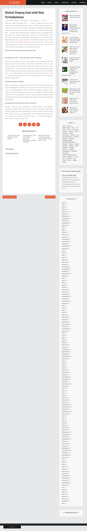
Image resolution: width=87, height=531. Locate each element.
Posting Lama (50, 197)
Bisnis (49, 2)
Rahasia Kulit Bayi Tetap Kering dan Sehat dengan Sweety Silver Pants (45, 137)
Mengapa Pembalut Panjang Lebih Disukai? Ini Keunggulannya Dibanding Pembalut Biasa (71, 71)
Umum (69, 160)
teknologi (69, 158)
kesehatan (65, 2)
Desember (65, 216)
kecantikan (76, 136)
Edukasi (71, 131)
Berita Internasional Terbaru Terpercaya (74, 16)
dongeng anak (29, 42)
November (65, 218)
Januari (64, 214)
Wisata (56, 2)
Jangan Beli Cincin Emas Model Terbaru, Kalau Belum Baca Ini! (74, 100)
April (63, 207)
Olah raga (65, 147)
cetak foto (75, 129)
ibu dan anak (66, 135)
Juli (63, 251)
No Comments (34, 20)
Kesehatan (25, 20)
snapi (76, 156)
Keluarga (65, 138)
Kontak (74, 2)
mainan (77, 144)
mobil (77, 145)
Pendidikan (74, 151)
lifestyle (71, 144)
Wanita (74, 160)
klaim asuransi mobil (67, 140)
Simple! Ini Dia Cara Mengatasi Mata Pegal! (13, 137)
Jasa (78, 135)
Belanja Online (66, 127)
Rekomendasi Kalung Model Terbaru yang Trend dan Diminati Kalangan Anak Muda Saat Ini (71, 29)
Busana (69, 129)
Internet (73, 135)
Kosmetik (65, 144)
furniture (65, 133)
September (65, 223)
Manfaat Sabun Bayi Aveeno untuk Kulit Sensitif (74, 81)
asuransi (69, 126)
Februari (64, 212)
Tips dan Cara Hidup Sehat (69, 175)
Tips (74, 158)
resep (64, 156)
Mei (63, 205)
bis (77, 127)
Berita (73, 127)
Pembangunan (66, 151)
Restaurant (70, 156)
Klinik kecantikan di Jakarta (69, 142)
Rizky (45, 20)
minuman (71, 145)
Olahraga (82, 2)
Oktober (64, 221)
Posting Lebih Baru (9, 197)
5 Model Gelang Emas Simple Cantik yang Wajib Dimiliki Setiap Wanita (74, 40)
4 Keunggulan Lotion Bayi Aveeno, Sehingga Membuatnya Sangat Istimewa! (29, 138)
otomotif (65, 149)
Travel (64, 160)
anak (64, 126)
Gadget (71, 133)
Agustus (64, 225)
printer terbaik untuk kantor (69, 154)
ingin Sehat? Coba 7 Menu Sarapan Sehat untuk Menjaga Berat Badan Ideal (74, 50)
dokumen (65, 131)
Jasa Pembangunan (67, 136)
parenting (71, 149)
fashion (77, 131)
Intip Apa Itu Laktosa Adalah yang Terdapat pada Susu (73, 110)
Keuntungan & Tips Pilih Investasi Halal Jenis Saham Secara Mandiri (74, 91)
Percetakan (65, 153)
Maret (64, 209)
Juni (63, 202)
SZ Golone (14, 2)
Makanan (65, 145)
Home (43, 2)
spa (63, 158)
